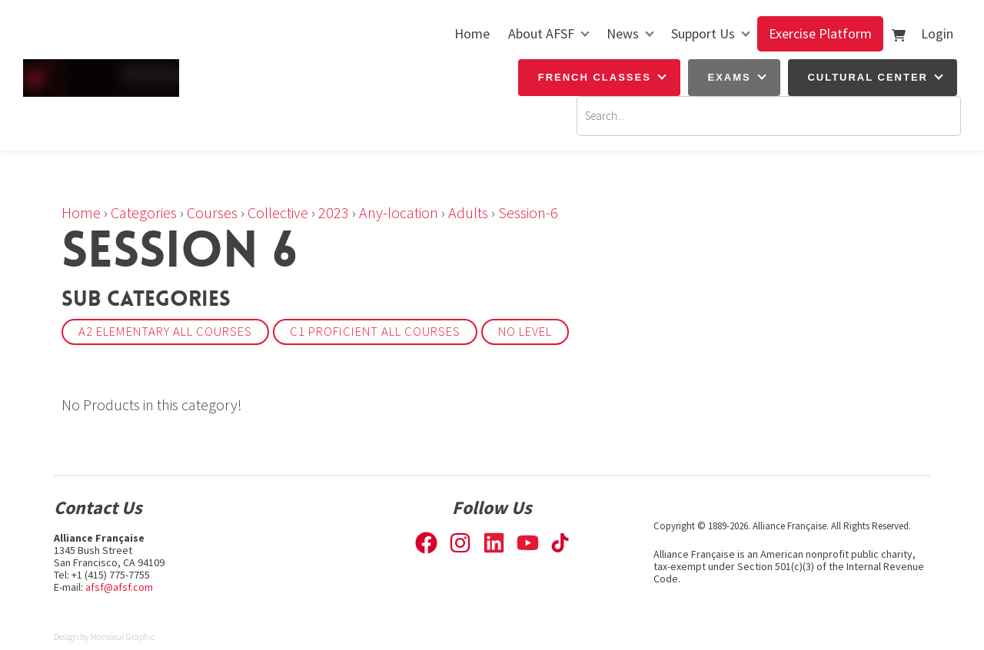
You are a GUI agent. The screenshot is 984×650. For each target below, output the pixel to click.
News (623, 33)
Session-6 (528, 212)
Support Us (703, 33)
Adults (468, 212)
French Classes (594, 77)
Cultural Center (867, 77)
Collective (278, 212)
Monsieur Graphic (122, 636)
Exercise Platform (820, 33)
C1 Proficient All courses (375, 331)
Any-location (398, 212)
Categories (144, 212)
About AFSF (541, 33)
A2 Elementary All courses (165, 331)
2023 (333, 212)
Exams (729, 77)
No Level (525, 331)
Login (937, 33)
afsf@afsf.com (119, 587)
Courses (212, 212)
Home (472, 33)
